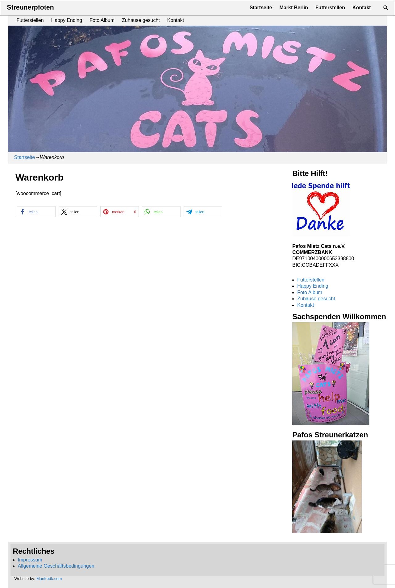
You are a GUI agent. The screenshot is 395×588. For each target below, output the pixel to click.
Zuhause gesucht (141, 20)
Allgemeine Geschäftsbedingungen (56, 566)
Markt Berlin (294, 7)
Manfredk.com (49, 578)
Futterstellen (30, 20)
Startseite (261, 7)
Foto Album (101, 20)
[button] (36, 211)
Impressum (30, 559)
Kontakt (175, 20)
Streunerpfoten (30, 7)
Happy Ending (66, 20)
